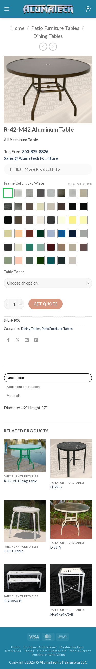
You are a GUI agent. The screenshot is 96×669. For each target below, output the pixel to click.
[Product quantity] (14, 304)
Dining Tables (48, 36)
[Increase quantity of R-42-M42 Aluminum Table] (21, 304)
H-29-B (56, 487)
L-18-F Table (13, 551)
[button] (7, 9)
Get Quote (46, 303)
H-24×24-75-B (61, 614)
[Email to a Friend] (27, 340)
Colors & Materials (51, 651)
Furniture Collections (40, 647)
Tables (29, 651)
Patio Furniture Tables (55, 28)
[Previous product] (53, 46)
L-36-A (55, 547)
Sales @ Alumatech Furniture (31, 158)
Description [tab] (15, 378)
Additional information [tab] (23, 387)
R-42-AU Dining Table (20, 481)
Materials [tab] (14, 396)
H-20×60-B (13, 601)
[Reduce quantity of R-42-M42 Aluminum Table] (7, 304)
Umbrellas (13, 651)
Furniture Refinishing (48, 654)
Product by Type (72, 647)
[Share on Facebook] (8, 340)
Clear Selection (80, 184)
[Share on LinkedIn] (36, 340)
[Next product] (43, 46)
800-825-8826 (35, 151)
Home (18, 28)
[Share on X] (18, 340)
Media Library (80, 651)
